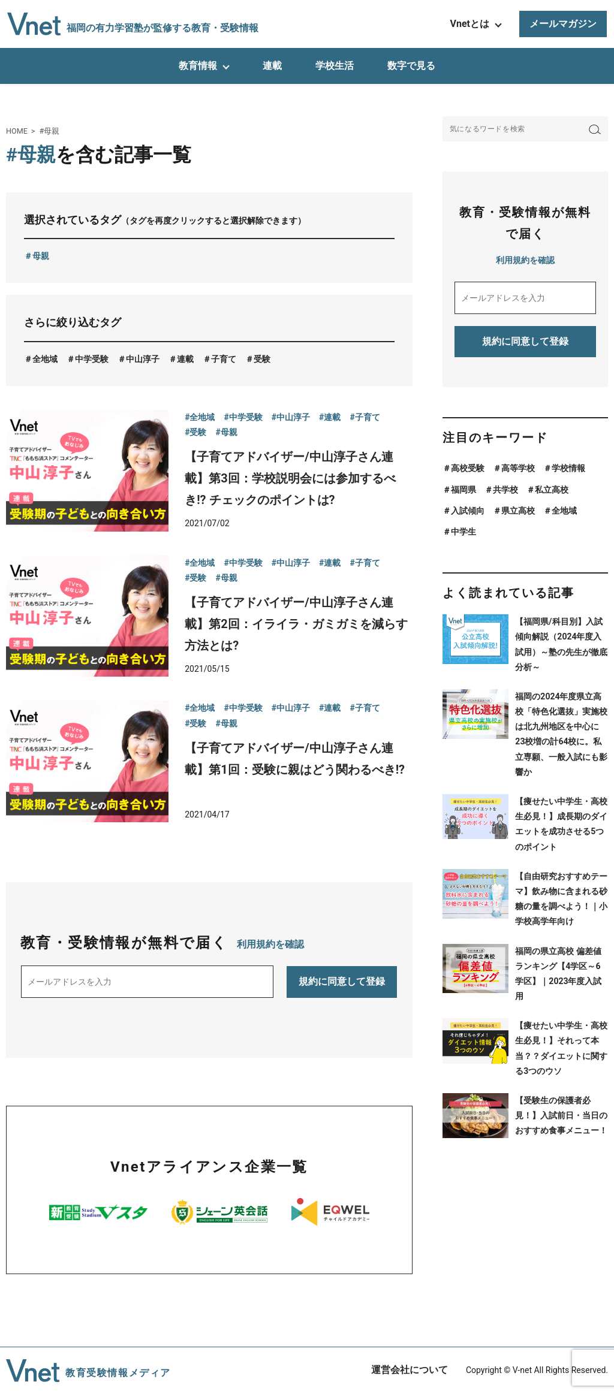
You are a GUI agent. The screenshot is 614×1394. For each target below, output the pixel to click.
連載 (272, 65)
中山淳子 (142, 359)
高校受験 (467, 468)
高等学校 (518, 468)
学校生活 (334, 65)
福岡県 (463, 489)
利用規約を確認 (270, 944)
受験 (262, 359)
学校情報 (568, 468)
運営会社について (409, 1369)
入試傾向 (467, 510)
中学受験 (92, 359)
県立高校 (518, 510)
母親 (40, 256)
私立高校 (551, 489)
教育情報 (198, 65)
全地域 (45, 359)
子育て (223, 359)
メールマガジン (563, 23)
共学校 (505, 489)
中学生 (463, 531)
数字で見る (411, 65)
